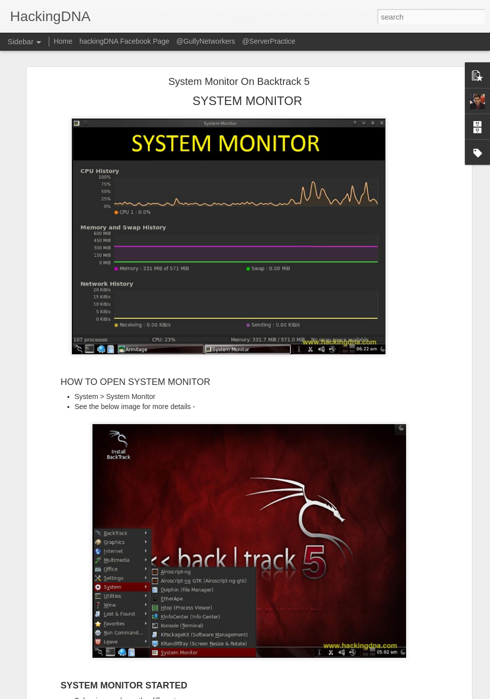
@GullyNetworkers (205, 41)
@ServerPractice (269, 41)
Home (63, 41)
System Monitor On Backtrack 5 (239, 80)
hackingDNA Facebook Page (124, 41)
